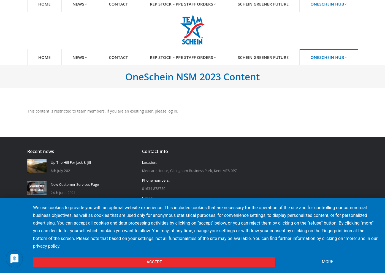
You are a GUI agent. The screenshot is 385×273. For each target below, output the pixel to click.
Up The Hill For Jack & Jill (71, 162)
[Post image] (37, 166)
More (327, 261)
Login (350, 4)
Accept (154, 262)
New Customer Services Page (75, 184)
